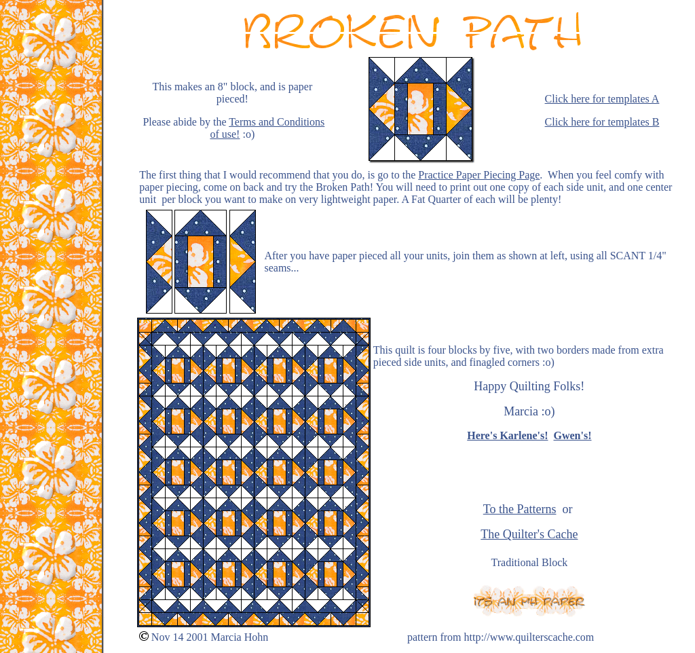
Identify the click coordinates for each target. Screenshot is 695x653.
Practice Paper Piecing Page (479, 175)
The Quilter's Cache (529, 534)
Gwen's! (572, 435)
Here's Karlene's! (507, 435)
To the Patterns (520, 509)
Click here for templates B (602, 122)
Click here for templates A (602, 99)
